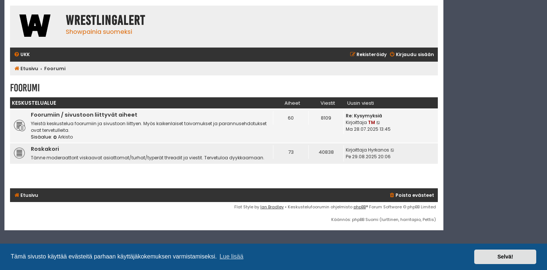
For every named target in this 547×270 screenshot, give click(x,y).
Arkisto (63, 137)
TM (371, 122)
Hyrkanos (378, 150)
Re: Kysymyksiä (364, 116)
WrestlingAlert (105, 20)
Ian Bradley (272, 207)
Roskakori (45, 149)
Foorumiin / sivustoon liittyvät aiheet (84, 114)
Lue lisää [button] (231, 256)
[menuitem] (22, 55)
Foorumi (25, 88)
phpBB (360, 207)
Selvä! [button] (505, 257)
